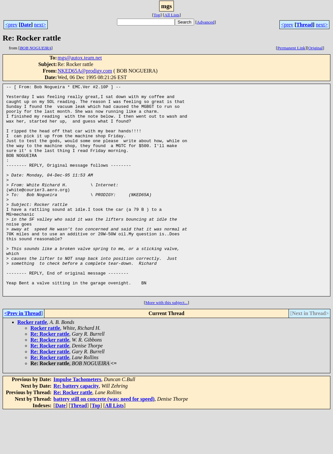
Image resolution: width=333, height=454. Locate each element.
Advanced (205, 22)
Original (315, 47)
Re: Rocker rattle (49, 376)
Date (26, 24)
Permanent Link (291, 47)
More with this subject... (166, 344)
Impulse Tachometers (77, 421)
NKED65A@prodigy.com (85, 71)
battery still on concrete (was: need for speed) (104, 441)
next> (40, 24)
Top (157, 14)
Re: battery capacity (76, 428)
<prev (11, 24)
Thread (304, 24)
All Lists (171, 14)
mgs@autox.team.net (80, 57)
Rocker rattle (32, 364)
